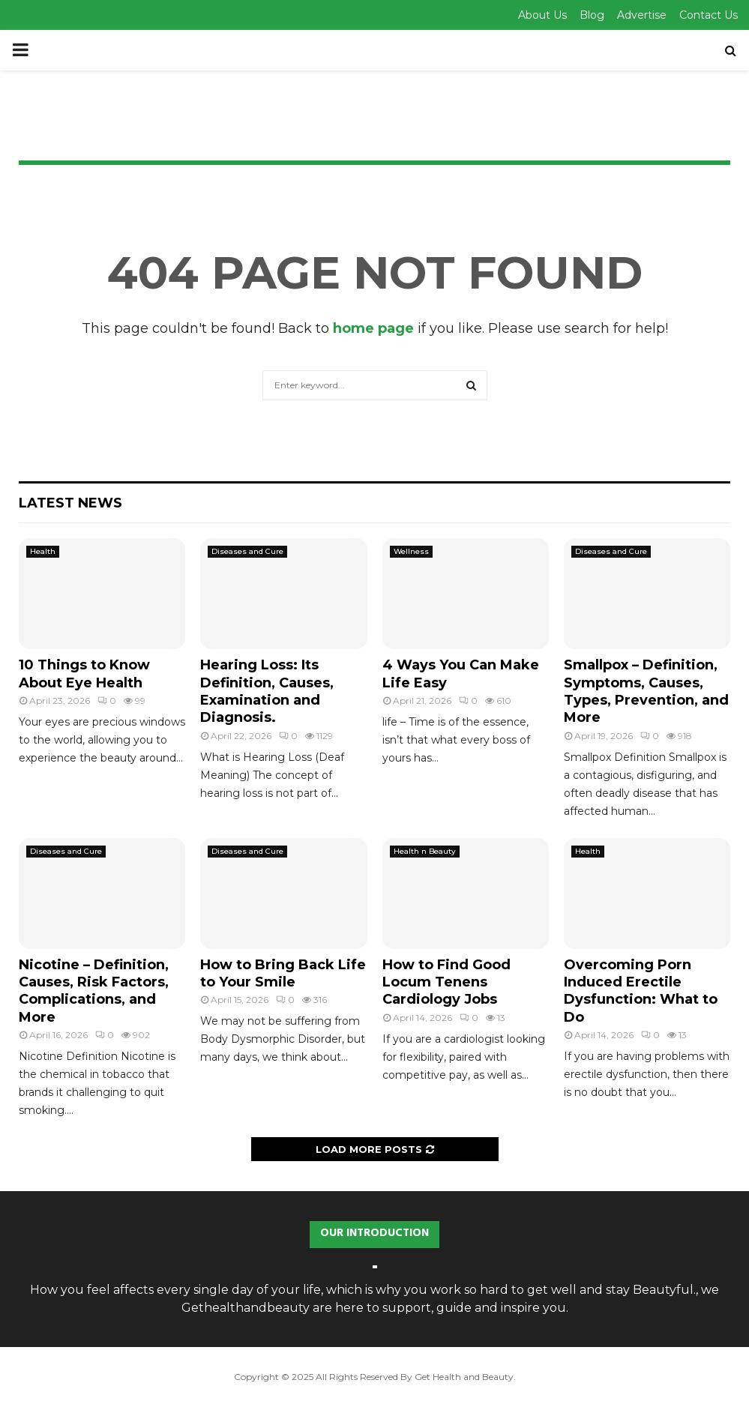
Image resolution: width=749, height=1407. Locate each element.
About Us (542, 15)
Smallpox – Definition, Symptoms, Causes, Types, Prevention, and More (646, 691)
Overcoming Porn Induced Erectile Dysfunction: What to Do (641, 990)
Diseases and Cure (247, 551)
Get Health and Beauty (464, 1376)
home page (373, 328)
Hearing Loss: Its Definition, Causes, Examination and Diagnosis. (267, 691)
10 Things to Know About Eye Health (84, 673)
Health (42, 551)
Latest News (70, 503)
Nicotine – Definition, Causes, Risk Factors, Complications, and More (94, 990)
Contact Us (708, 15)
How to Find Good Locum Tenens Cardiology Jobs (446, 982)
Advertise (642, 15)
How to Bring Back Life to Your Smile (283, 973)
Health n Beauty (425, 851)
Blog (592, 15)
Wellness (411, 551)
